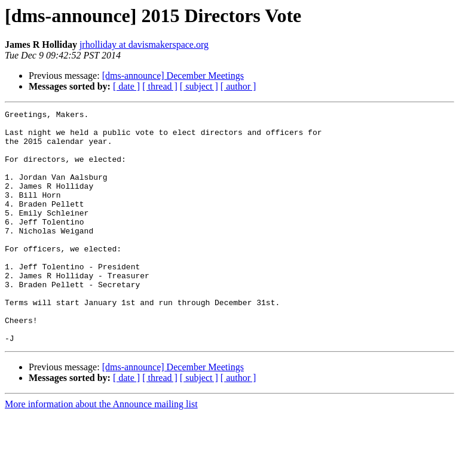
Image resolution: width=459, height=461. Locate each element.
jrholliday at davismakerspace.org (144, 44)
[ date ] (126, 86)
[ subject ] (199, 86)
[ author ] (238, 86)
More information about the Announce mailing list (101, 450)
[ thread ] (160, 86)
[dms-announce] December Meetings (173, 75)
